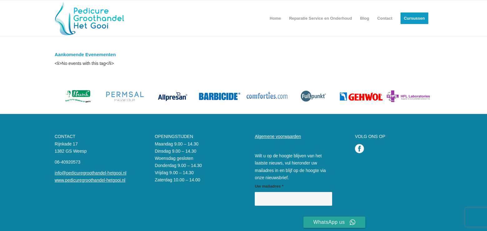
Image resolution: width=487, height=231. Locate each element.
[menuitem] (275, 18)
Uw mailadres (269, 186)
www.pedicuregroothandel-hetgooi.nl (90, 180)
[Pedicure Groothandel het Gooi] (89, 18)
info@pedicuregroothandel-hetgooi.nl (90, 172)
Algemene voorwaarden (278, 136)
